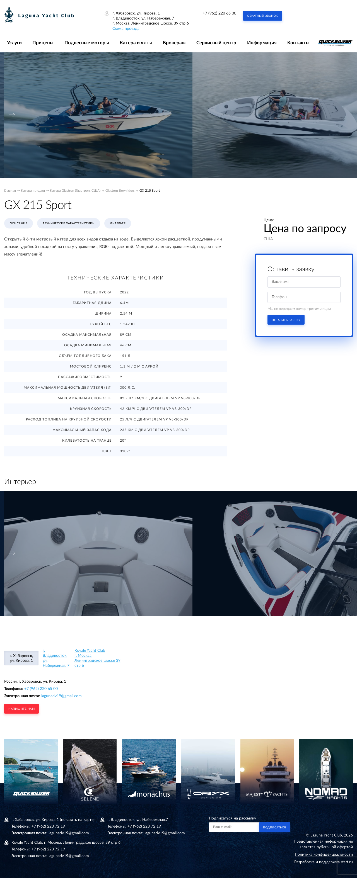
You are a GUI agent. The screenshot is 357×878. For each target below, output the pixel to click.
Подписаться (274, 827)
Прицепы (43, 42)
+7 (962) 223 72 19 (48, 826)
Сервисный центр (216, 42)
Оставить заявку (286, 320)
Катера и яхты (136, 42)
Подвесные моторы (86, 42)
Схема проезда (125, 29)
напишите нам (21, 708)
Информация (262, 42)
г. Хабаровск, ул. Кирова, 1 (21, 658)
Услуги (14, 42)
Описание (18, 223)
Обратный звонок (262, 15)
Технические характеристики (69, 223)
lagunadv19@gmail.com (61, 696)
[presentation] (12, 115)
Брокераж (174, 42)
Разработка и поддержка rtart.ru (323, 862)
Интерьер (118, 223)
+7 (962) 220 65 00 (219, 13)
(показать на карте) (77, 820)
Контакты (298, 42)
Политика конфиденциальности (324, 855)
